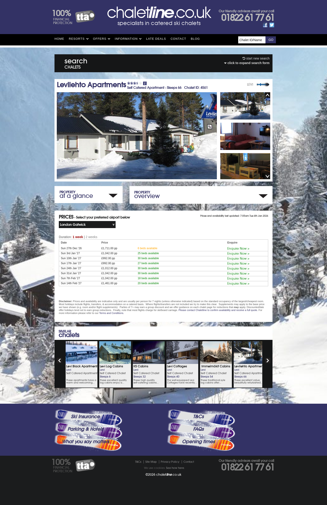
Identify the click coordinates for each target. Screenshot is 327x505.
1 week (78, 237)
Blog (195, 38)
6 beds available (147, 248)
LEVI (250, 84)
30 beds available (148, 258)
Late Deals (156, 38)
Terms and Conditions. (111, 313)
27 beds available (148, 263)
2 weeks (91, 237)
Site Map (151, 461)
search (75, 62)
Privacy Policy (170, 461)
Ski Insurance (85, 417)
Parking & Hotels (85, 429)
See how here (175, 468)
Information (126, 38)
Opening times (198, 442)
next (267, 360)
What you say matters (85, 442)
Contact (178, 38)
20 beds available (148, 283)
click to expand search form (247, 63)
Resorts (77, 38)
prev (59, 360)
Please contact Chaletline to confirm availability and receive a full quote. (218, 310)
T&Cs (198, 417)
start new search (256, 58)
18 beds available (148, 278)
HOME (59, 38)
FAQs (198, 429)
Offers (100, 38)
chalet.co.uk (168, 475)
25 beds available (148, 253)
